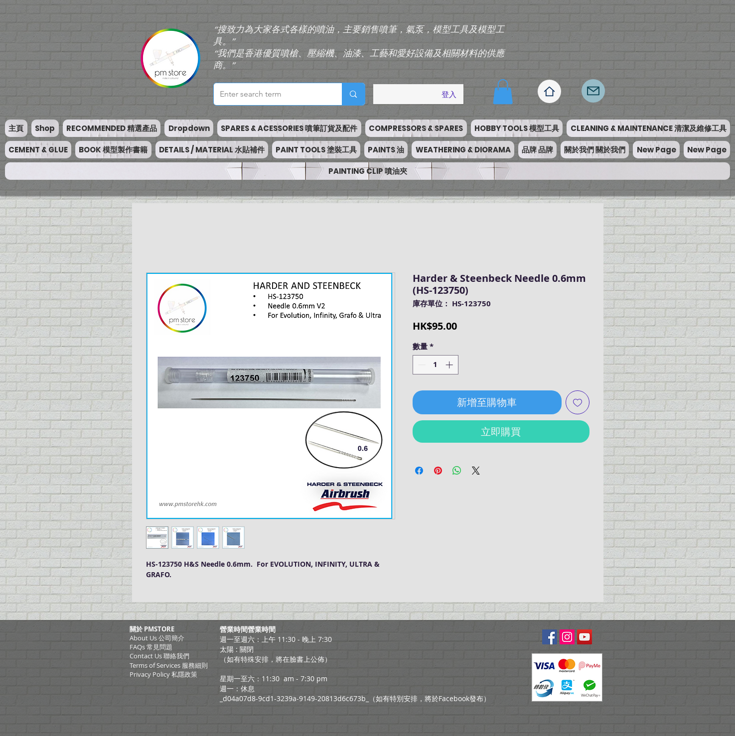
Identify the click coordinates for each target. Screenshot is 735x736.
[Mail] (593, 91)
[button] (502, 91)
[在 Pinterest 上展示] (438, 471)
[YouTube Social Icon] (584, 636)
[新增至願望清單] (577, 402)
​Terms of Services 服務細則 (169, 665)
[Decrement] (421, 365)
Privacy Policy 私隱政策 (163, 674)
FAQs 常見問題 (151, 646)
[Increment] (450, 365)
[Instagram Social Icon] (567, 636)
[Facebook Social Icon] (549, 636)
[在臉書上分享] (419, 471)
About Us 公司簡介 (157, 637)
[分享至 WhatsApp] (457, 471)
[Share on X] (476, 471)
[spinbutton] (435, 365)
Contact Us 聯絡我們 (159, 655)
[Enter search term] (270, 94)
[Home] (549, 91)
